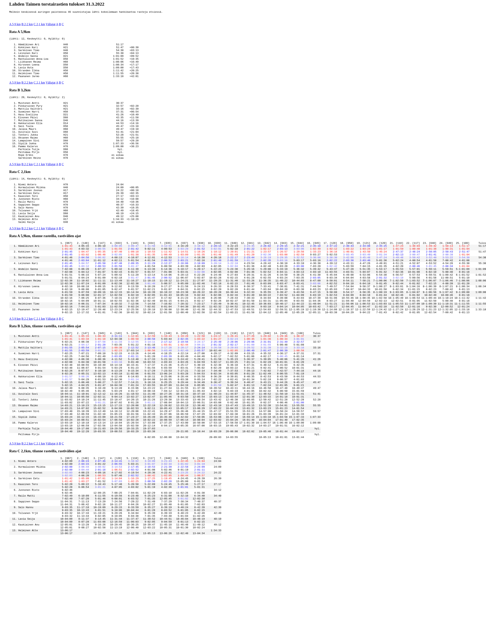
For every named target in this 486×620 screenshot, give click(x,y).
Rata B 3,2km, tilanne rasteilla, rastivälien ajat (45, 371)
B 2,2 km (27, 24)
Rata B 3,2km (19, 99)
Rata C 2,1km (20, 193)
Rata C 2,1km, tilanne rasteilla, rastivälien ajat (45, 517)
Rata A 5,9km (19, 32)
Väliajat (51, 24)
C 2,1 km (39, 24)
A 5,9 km (15, 24)
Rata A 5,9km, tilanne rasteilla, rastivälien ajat (45, 266)
